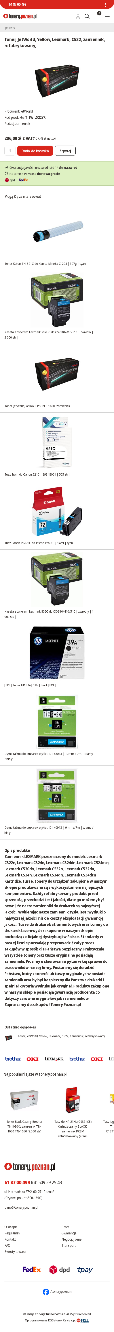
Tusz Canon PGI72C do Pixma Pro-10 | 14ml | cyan (38, 543)
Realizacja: (76, 1320)
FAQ (7, 1245)
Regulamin (12, 1233)
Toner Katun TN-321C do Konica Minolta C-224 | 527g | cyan (45, 263)
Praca (65, 1227)
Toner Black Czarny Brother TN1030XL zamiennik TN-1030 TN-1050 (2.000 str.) (24, 1126)
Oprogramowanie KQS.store (43, 1320)
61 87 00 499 (17, 4)
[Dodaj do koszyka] (35, 151)
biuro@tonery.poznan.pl (21, 1207)
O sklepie (10, 1227)
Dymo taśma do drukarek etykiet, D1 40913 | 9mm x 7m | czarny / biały (48, 830)
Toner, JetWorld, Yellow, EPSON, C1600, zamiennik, (37, 406)
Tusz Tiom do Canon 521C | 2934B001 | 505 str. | (37, 474)
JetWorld (27, 111)
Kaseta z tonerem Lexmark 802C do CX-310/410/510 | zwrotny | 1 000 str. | (49, 614)
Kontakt (10, 1239)
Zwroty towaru (15, 1251)
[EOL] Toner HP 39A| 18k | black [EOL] (29, 685)
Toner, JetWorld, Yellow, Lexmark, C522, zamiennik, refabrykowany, (61, 1036)
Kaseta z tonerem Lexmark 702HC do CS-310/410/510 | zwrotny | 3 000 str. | (48, 334)
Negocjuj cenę (71, 1239)
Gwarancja (68, 1233)
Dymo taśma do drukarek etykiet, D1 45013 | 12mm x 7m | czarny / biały (48, 756)
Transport (68, 1245)
